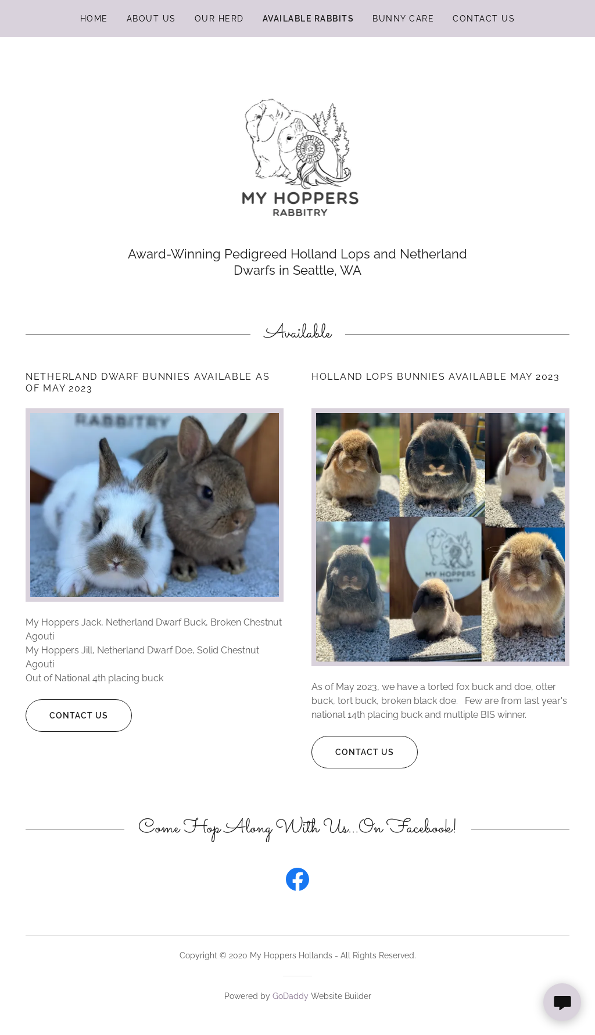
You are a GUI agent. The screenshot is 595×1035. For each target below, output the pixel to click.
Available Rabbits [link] (308, 18)
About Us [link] (151, 18)
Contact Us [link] (484, 18)
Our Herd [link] (219, 18)
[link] (298, 147)
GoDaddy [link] (291, 996)
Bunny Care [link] (403, 18)
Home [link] (94, 18)
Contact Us (67, 715)
